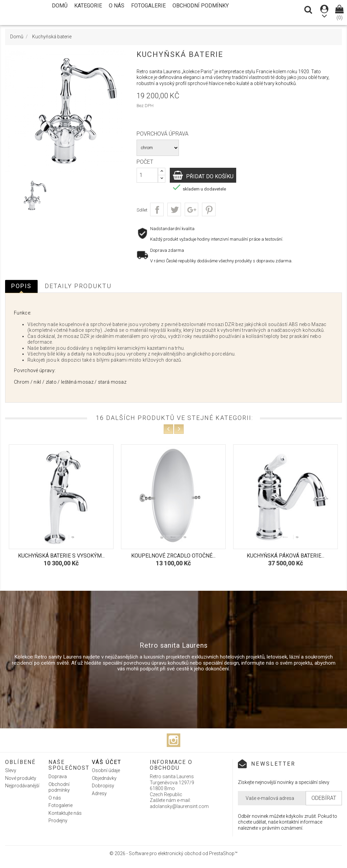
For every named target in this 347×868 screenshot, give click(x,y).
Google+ (191, 209)
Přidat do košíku (213, 176)
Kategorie (88, 5)
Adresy (99, 793)
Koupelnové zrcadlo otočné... (173, 555)
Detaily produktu (78, 285)
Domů (59, 5)
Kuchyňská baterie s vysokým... (61, 555)
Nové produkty (20, 778)
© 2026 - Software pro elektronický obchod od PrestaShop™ (173, 853)
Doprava (57, 776)
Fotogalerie (148, 5)
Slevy (10, 770)
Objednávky (104, 778)
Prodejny (57, 820)
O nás (116, 5)
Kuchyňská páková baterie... (285, 555)
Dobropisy (103, 785)
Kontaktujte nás (65, 813)
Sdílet (156, 209)
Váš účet (106, 762)
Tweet (174, 209)
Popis (21, 285)
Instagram (173, 740)
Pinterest (208, 209)
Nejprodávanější (22, 785)
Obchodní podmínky (200, 5)
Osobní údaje (106, 770)
